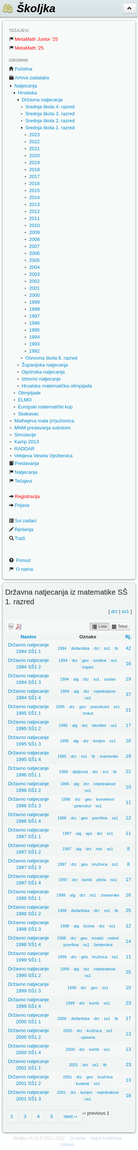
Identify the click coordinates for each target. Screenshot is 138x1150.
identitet (99, 725)
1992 (34, 351)
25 (128, 910)
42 (128, 648)
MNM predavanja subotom (42, 427)
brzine (89, 926)
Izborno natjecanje (41, 379)
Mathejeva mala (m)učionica (44, 420)
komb (87, 879)
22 (128, 771)
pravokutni (100, 706)
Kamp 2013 (26, 441)
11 (128, 802)
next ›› (70, 1116)
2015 (34, 190)
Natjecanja (25, 86)
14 (128, 941)
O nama (21, 569)
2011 (34, 218)
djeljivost (80, 771)
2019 (34, 162)
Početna (20, 69)
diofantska (80, 648)
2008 (34, 239)
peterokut (82, 806)
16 (128, 663)
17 (128, 725)
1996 (34, 323)
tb (116, 648)
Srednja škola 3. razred (50, 113)
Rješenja (21, 529)
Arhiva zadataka (29, 77)
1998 (34, 309)
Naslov (28, 636)
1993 (34, 344)
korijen (99, 741)
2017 (34, 176)
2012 (34, 211)
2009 (34, 232)
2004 (34, 267)
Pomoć (20, 560)
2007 (34, 246)
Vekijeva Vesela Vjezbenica (43, 455)
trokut (88, 713)
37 (128, 694)
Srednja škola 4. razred (50, 106)
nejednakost (104, 691)
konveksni (105, 799)
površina (99, 818)
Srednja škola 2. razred (50, 120)
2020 (34, 155)
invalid (97, 938)
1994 (34, 337)
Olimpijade (29, 393)
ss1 (125, 611)
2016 (34, 183)
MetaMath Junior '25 (33, 39)
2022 (34, 141)
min (99, 849)
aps (89, 833)
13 (128, 1034)
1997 (34, 316)
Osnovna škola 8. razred (51, 358)
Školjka (28, 8)
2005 (34, 260)
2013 (34, 204)
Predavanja (24, 463)
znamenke (108, 756)
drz (114, 611)
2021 (34, 148)
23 (128, 1003)
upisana (88, 1037)
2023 (34, 134)
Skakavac (28, 414)
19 (128, 679)
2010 (34, 225)
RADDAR (24, 448)
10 (128, 787)
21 (128, 710)
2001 (34, 288)
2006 (34, 253)
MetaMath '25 (26, 48)
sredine (99, 660)
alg (76, 679)
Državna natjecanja (42, 99)
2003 (34, 274)
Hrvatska (27, 92)
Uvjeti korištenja (106, 1138)
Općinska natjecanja (43, 372)
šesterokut (103, 944)
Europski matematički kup (45, 407)
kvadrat (82, 1083)
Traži (17, 538)
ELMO (25, 400)
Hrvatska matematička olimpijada (57, 386)
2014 (34, 197)
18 (128, 1095)
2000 (34, 295)
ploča (101, 879)
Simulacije (25, 434)
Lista (99, 626)
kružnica (99, 864)
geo (85, 660)
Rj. (128, 636)
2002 (34, 281)
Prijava (19, 505)
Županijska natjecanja (45, 365)
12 (128, 818)
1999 (34, 302)
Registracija (24, 496)
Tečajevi (20, 481)
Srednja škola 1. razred (50, 127)
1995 (34, 330)
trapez (88, 667)
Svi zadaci (22, 520)
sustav (110, 679)
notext (112, 938)
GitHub (67, 1144)
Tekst (119, 626)
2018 (34, 169)
